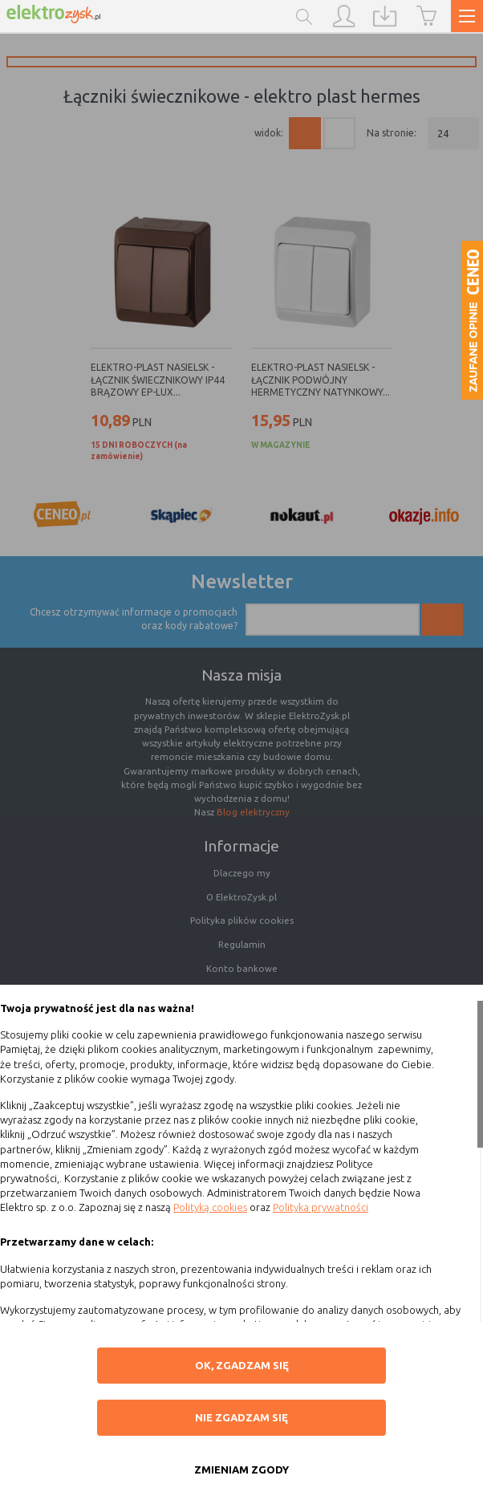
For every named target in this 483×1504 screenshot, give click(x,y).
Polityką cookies (210, 1207)
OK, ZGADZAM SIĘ (242, 1365)
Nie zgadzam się (241, 1417)
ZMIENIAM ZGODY (241, 1469)
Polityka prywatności (320, 1207)
